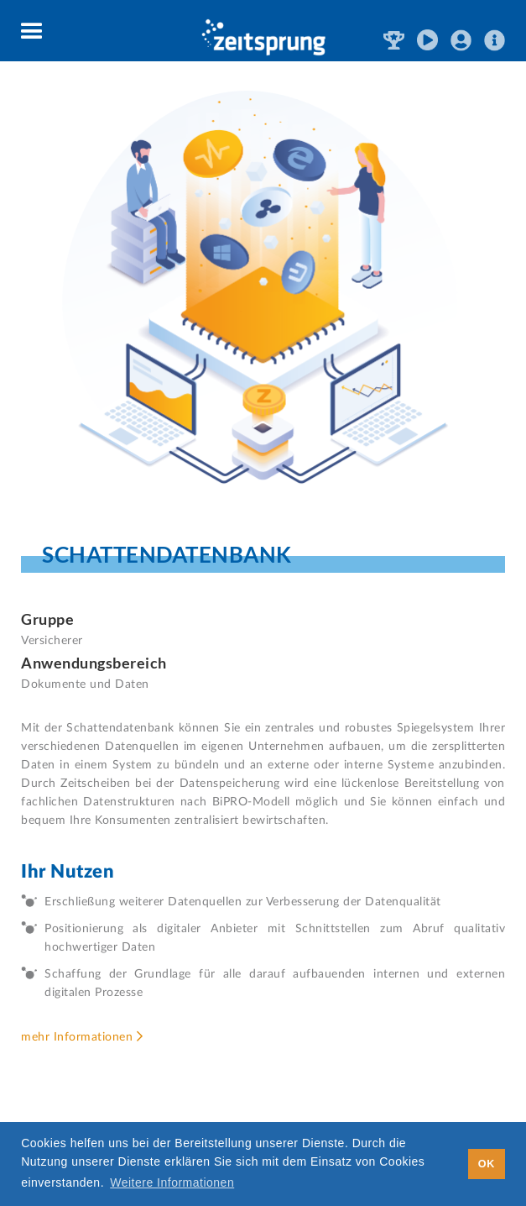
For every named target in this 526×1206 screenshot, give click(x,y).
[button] (32, 32)
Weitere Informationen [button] (172, 1182)
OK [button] (486, 1164)
